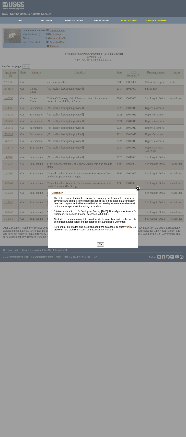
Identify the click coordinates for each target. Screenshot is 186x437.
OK (100, 244)
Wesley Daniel (131, 227)
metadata (59, 206)
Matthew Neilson (104, 229)
